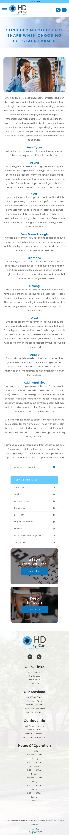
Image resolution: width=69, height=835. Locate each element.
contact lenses (21, 501)
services (18, 494)
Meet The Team (34, 672)
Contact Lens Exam (34, 705)
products (18, 528)
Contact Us (34, 609)
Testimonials (34, 680)
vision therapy (21, 487)
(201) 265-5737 (37, 733)
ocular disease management (28, 535)
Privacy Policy (59, 820)
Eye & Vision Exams (34, 697)
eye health (19, 515)
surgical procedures (23, 521)
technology (20, 542)
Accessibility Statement (43, 820)
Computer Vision (34, 701)
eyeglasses (19, 508)
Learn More (34, 571)
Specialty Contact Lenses (34, 708)
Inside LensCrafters (34, 1)
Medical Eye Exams (34, 712)
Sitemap (34, 825)
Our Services (34, 676)
